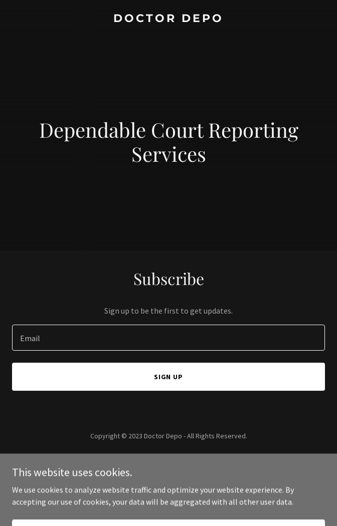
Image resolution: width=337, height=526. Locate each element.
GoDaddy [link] (188, 458)
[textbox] (168, 338)
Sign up (169, 376)
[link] (168, 19)
